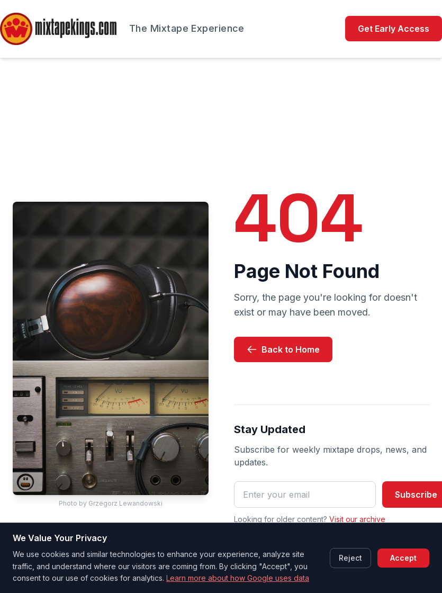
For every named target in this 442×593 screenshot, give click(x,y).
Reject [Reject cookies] (350, 557)
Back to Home (283, 349)
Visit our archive (357, 519)
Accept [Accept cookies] (403, 557)
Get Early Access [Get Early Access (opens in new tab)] (393, 28)
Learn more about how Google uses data (237, 577)
